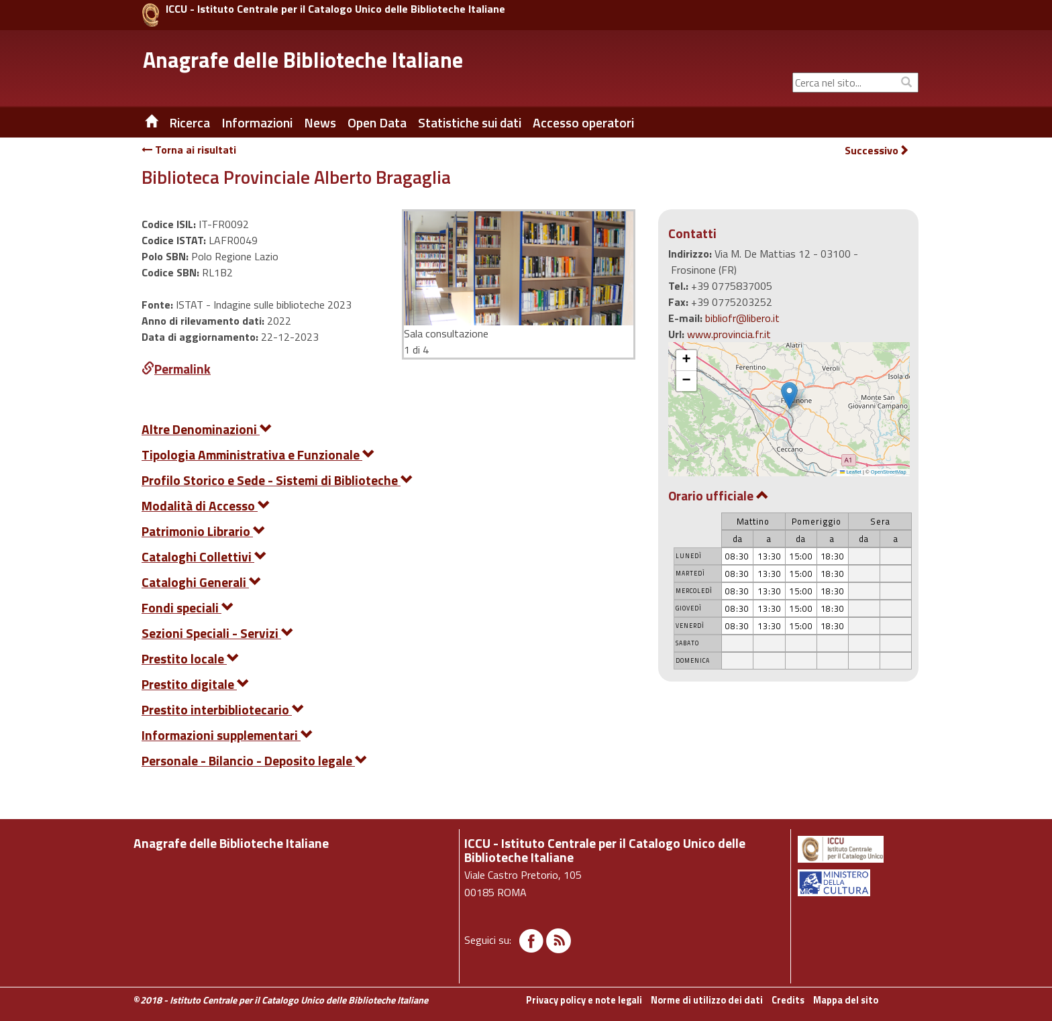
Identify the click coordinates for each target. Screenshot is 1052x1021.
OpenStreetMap (888, 472)
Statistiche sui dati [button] (469, 123)
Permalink (176, 368)
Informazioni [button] (257, 123)
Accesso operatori (583, 123)
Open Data (377, 123)
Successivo (877, 150)
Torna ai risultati (189, 150)
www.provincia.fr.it (729, 334)
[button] (789, 395)
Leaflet (850, 472)
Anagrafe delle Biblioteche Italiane (303, 60)
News (320, 123)
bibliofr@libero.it (742, 318)
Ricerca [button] (189, 123)
